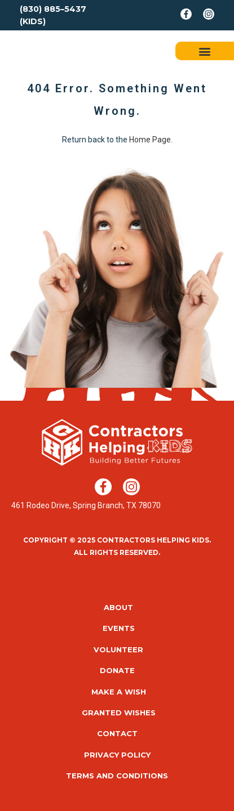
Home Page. (151, 139)
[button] (205, 51)
